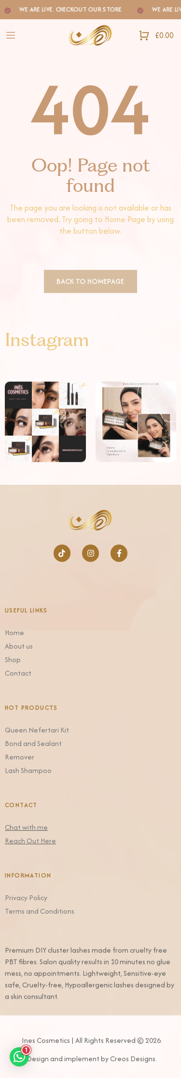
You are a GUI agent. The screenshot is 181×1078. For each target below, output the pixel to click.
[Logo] (90, 35)
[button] (19, 1056)
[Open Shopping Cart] (156, 35)
